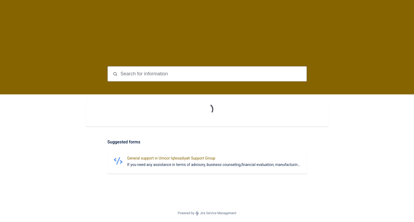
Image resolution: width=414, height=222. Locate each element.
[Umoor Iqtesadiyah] (21, 7)
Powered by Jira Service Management (207, 213)
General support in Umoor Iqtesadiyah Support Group (171, 158)
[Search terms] (213, 73)
